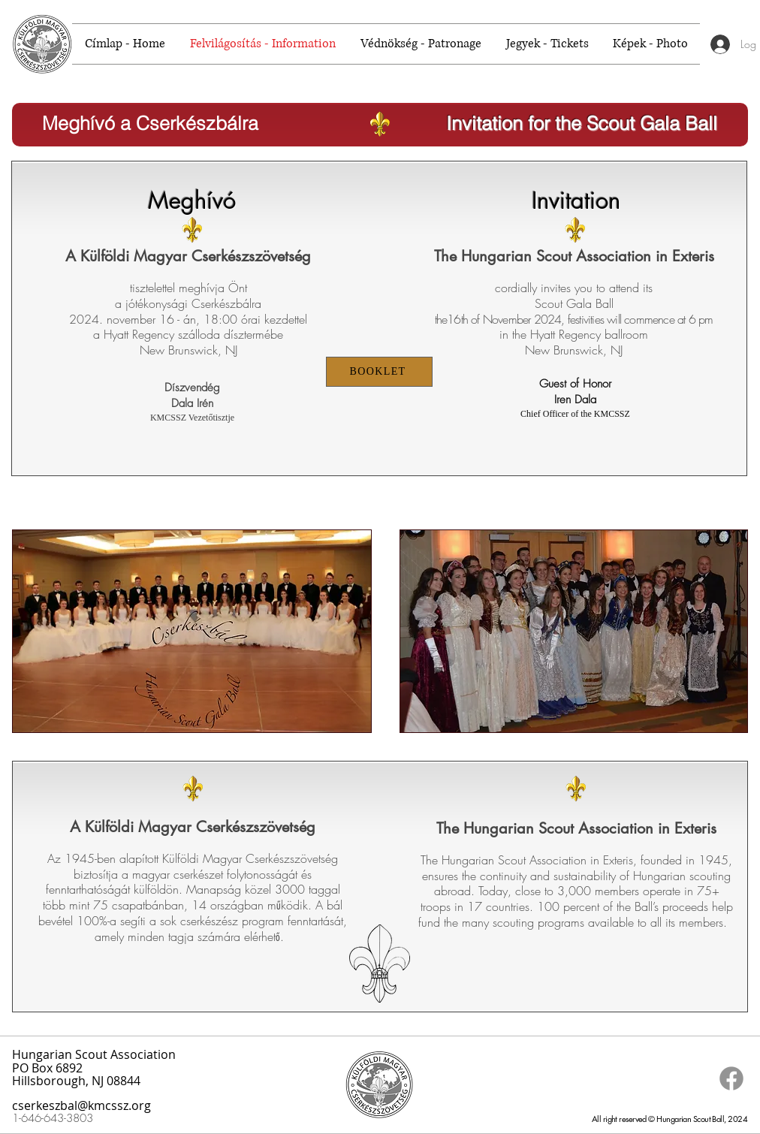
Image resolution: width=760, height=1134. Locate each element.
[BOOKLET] (379, 372)
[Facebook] (731, 1078)
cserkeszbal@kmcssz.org (81, 1105)
